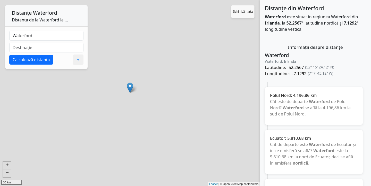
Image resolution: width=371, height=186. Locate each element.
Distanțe (22, 12)
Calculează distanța (31, 60)
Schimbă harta (243, 11)
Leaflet (213, 183)
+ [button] (7, 165)
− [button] (7, 173)
